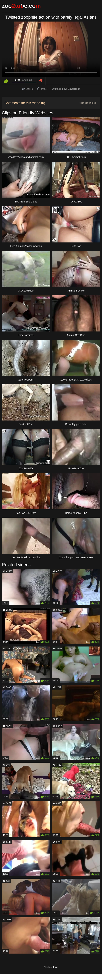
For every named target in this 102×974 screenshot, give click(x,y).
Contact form (51, 967)
